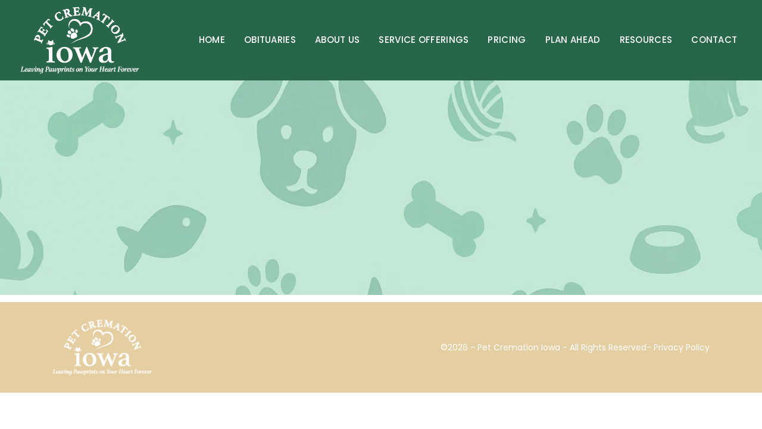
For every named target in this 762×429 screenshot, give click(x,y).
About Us (337, 39)
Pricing (507, 39)
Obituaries (270, 39)
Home (212, 39)
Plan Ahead (573, 39)
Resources (646, 39)
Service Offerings (424, 39)
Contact (714, 39)
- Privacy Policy (678, 347)
